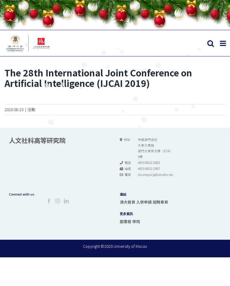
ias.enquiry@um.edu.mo (155, 174)
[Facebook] (49, 201)
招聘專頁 (160, 202)
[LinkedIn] (66, 201)
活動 (31, 109)
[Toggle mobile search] (210, 43)
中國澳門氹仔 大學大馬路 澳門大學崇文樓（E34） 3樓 (155, 148)
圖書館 (125, 221)
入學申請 (144, 202)
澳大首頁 (127, 202)
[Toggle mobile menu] (223, 43)
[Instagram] (57, 201)
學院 (136, 221)
